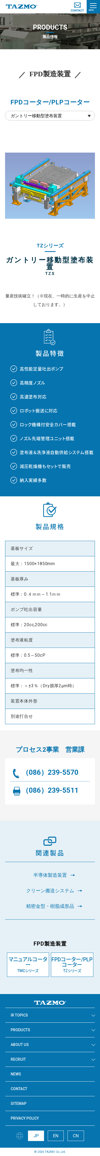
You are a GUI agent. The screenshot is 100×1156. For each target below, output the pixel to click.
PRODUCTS (20, 1030)
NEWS (16, 1074)
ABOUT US (20, 1044)
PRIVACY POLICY (25, 1118)
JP (36, 1135)
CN (76, 1135)
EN (55, 1135)
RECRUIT (18, 1059)
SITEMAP (18, 1103)
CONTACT (19, 1089)
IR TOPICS (19, 1015)
